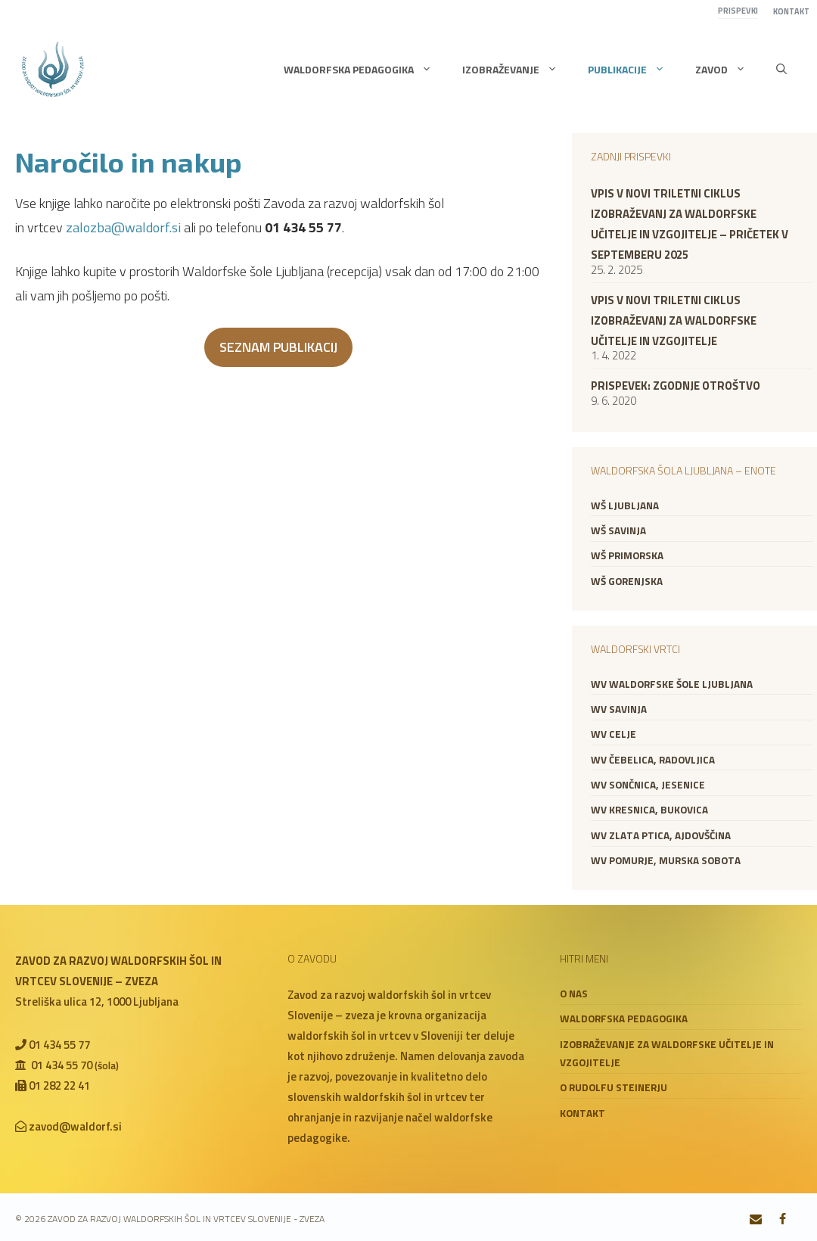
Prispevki (738, 11)
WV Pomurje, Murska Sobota (666, 860)
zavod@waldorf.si (75, 1126)
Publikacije (634, 69)
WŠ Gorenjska (627, 581)
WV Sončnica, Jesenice (648, 784)
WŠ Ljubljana (625, 505)
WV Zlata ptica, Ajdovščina (661, 835)
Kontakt (791, 11)
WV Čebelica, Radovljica (653, 759)
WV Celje (613, 734)
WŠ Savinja (618, 530)
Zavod (728, 69)
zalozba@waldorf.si (123, 227)
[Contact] (756, 1219)
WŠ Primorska (627, 555)
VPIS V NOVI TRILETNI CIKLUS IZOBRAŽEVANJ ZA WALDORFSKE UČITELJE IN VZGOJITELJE (673, 320)
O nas (574, 993)
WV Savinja (619, 709)
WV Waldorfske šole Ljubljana (672, 684)
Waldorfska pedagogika (365, 69)
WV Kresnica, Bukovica (649, 809)
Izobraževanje (517, 69)
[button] (781, 69)
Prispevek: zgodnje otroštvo (675, 385)
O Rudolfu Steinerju (613, 1087)
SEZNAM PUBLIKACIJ (278, 347)
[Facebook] (782, 1219)
